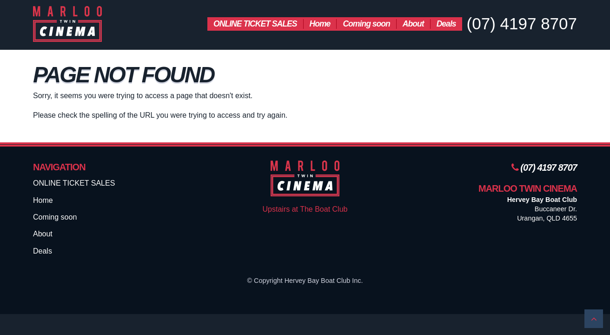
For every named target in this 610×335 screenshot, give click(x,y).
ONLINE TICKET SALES (255, 23)
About (413, 23)
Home (320, 23)
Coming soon (366, 23)
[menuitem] (255, 24)
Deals (446, 23)
